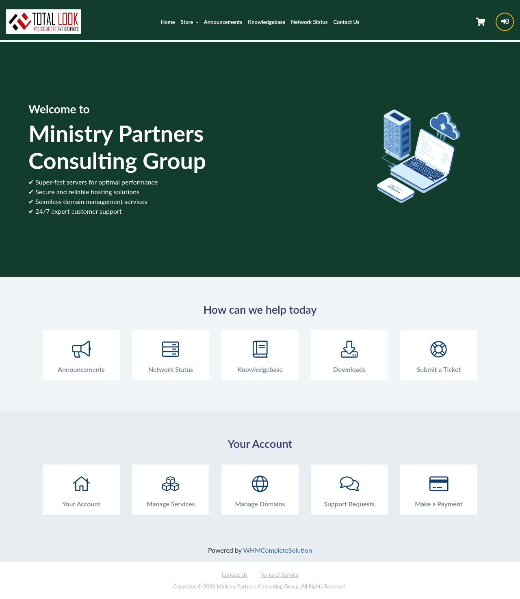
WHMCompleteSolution (277, 550)
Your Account (81, 490)
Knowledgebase (266, 22)
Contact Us (347, 22)
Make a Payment (438, 490)
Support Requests (349, 490)
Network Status (309, 22)
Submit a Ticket (438, 355)
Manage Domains (260, 490)
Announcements (223, 22)
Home (167, 22)
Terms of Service (279, 574)
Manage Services (170, 490)
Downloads (349, 355)
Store (188, 22)
